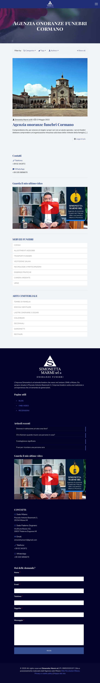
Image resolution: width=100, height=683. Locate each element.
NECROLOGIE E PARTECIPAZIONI (27, 267)
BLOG (21, 401)
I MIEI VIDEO (24, 405)
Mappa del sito (60, 673)
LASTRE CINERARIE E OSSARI (26, 312)
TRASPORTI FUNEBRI (23, 256)
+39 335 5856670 (20, 172)
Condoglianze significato (26, 441)
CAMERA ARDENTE (22, 277)
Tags (42, 50)
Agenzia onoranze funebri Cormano (43, 124)
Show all (81, 50)
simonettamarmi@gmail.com (25, 540)
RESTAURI (18, 334)
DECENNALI (19, 323)
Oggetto (18, 608)
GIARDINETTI (19, 329)
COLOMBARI (19, 318)
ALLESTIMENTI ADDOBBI (24, 250)
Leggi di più (80, 139)
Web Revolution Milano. (70, 671)
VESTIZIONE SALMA (22, 261)
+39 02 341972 (19, 164)
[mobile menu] (96, 4)
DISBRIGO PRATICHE (22, 272)
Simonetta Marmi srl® (23, 119)
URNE (16, 283)
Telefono (18, 596)
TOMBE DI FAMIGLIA (22, 302)
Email (17, 584)
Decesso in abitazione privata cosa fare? (32, 428)
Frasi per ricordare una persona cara (30, 447)
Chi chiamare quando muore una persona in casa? (35, 435)
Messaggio (19, 620)
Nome (17, 572)
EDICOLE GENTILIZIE (22, 307)
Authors (54, 50)
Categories (29, 50)
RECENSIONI (24, 410)
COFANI (17, 245)
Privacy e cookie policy (43, 673)
